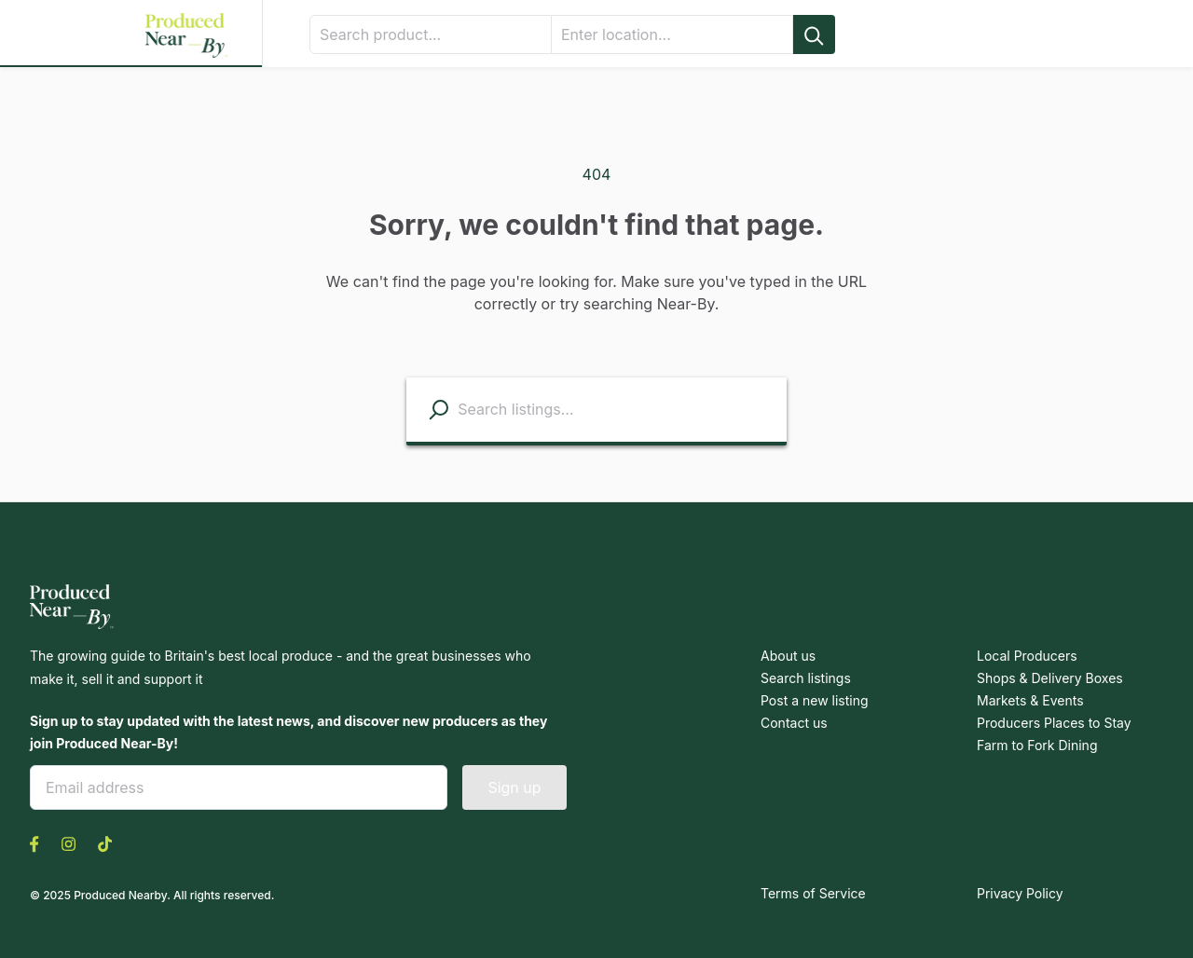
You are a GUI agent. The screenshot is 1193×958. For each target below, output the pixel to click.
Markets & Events (1028, 700)
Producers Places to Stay (1050, 723)
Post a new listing (811, 700)
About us (786, 656)
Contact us (792, 723)
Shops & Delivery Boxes (1047, 678)
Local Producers (1024, 656)
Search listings (803, 678)
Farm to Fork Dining (1034, 745)
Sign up (514, 785)
